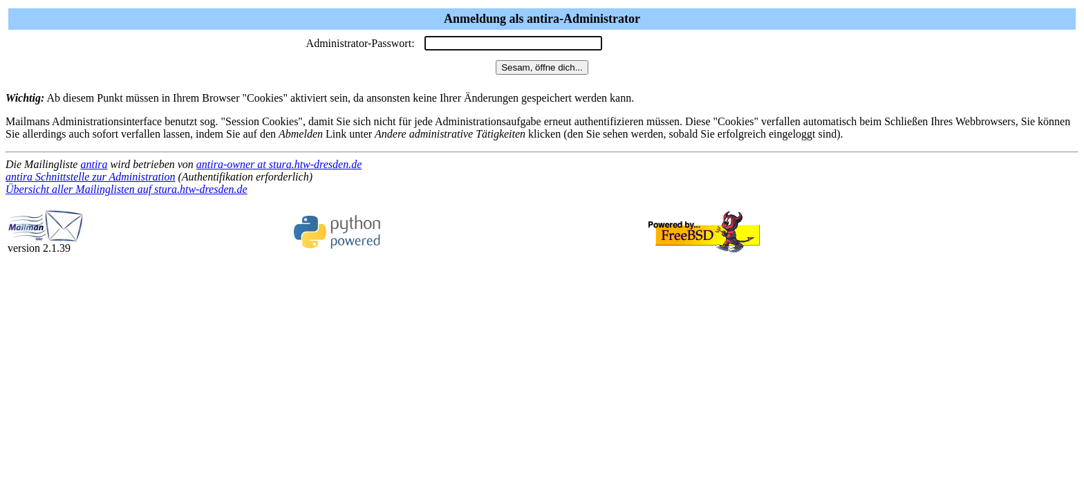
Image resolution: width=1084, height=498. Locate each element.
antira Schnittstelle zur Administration (91, 177)
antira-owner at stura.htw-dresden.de (279, 164)
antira (93, 164)
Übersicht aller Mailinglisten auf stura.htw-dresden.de (126, 189)
